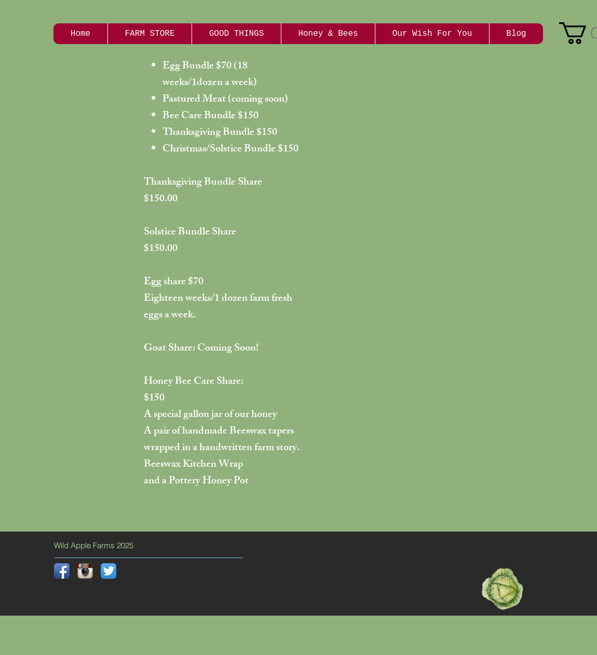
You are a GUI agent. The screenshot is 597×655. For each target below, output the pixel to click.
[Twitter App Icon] (108, 571)
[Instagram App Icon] (85, 571)
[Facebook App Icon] (62, 571)
